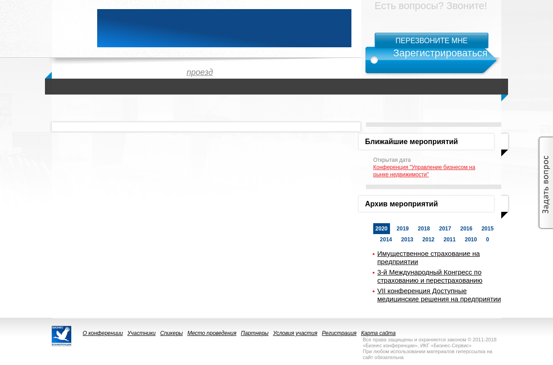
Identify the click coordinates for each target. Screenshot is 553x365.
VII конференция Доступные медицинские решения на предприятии (439, 295)
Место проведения (212, 333)
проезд (200, 72)
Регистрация (339, 333)
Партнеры (255, 333)
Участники (142, 333)
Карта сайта (378, 333)
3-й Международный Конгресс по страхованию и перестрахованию (429, 276)
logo (70, 28)
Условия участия (295, 333)
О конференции (103, 333)
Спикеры (171, 333)
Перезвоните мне (431, 41)
